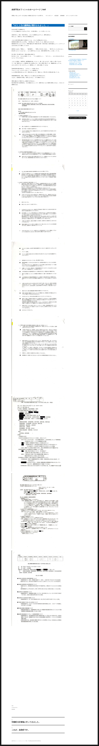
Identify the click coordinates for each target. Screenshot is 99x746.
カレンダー (71, 90)
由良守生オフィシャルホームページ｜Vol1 (29, 9)
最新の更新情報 (72, 71)
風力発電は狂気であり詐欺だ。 (75, 77)
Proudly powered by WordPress (34, 740)
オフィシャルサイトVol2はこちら (77, 117)
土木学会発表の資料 (72, 50)
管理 (12, 705)
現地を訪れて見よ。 (73, 72)
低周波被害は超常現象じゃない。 (75, 75)
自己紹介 (57, 15)
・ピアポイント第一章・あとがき (74, 61)
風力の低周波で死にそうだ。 (74, 76)
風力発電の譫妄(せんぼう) (74, 73)
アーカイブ (71, 84)
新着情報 (13, 709)
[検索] (85, 28)
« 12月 (77, 110)
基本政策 (62, 15)
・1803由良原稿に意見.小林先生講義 (75, 64)
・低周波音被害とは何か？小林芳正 (75, 63)
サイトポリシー (49, 15)
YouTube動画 (71, 39)
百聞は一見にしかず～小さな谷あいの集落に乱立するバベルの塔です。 (28, 15)
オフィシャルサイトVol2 (71, 15)
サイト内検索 (70, 26)
